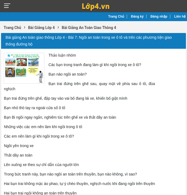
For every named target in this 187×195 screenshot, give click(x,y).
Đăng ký (137, 16)
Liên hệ (180, 16)
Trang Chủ (116, 16)
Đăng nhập (159, 16)
